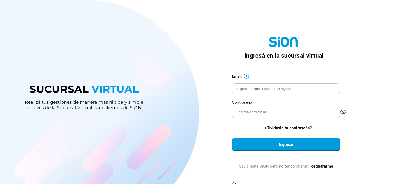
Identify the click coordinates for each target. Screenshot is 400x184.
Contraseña (242, 102)
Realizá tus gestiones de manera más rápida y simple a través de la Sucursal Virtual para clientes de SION (84, 104)
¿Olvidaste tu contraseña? (288, 127)
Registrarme (322, 167)
